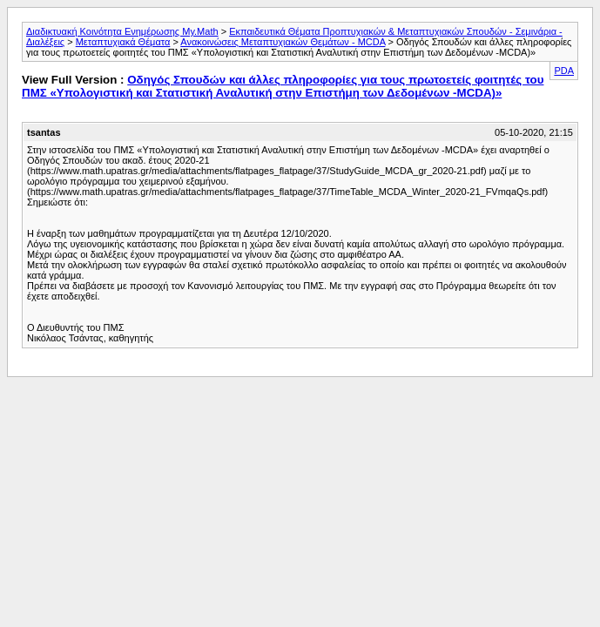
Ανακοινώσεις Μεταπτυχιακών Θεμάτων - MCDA (282, 42)
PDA (564, 70)
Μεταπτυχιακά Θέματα (123, 42)
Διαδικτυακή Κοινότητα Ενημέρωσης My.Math (122, 31)
